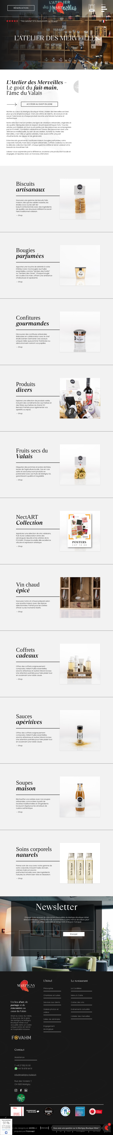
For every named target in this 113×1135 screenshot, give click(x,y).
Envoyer (74, 934)
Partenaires (44, 1128)
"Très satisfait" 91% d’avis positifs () (31, 21)
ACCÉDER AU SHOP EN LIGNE (39, 104)
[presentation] (41, 944)
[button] (105, 9)
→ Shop (19, 215)
